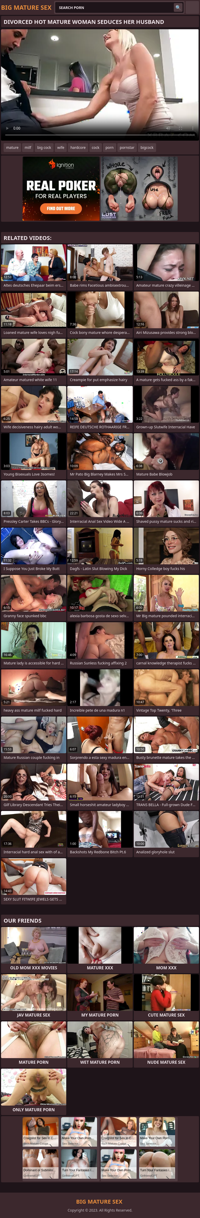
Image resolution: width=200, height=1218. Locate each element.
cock (95, 147)
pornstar (127, 147)
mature (12, 147)
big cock (44, 147)
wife (60, 147)
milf (28, 147)
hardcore (77, 147)
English (192, 7)
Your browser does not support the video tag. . (100, 85)
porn (110, 147)
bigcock (146, 147)
